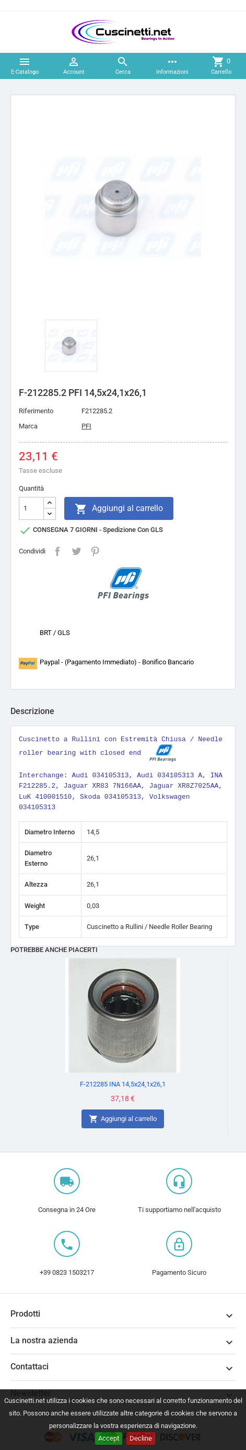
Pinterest (95, 551)
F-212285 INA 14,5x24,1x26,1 (123, 1084)
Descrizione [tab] (32, 711)
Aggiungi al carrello (119, 509)
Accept (108, 1438)
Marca (28, 426)
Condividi (57, 551)
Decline (141, 1438)
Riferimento (36, 411)
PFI (86, 426)
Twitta (76, 551)
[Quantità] (31, 508)
